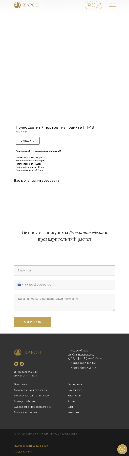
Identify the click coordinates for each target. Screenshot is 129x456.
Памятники (20, 384)
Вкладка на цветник (26, 412)
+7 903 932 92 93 (82, 363)
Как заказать (75, 390)
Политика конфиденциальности (32, 445)
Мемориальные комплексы (30, 390)
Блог (70, 406)
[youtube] (16, 364)
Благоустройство (24, 401)
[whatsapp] (22, 364)
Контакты (73, 412)
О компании (75, 384)
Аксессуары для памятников (31, 395)
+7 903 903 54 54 (82, 368)
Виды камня (75, 395)
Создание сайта (23, 451)
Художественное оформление (32, 406)
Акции (71, 401)
